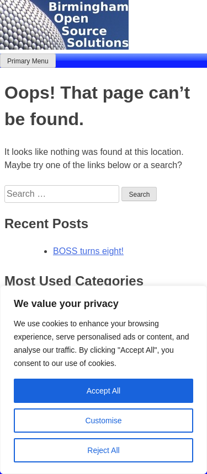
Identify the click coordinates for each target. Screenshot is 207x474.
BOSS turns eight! (88, 251)
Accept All (103, 390)
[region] (103, 380)
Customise (103, 420)
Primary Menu (28, 61)
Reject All (103, 450)
